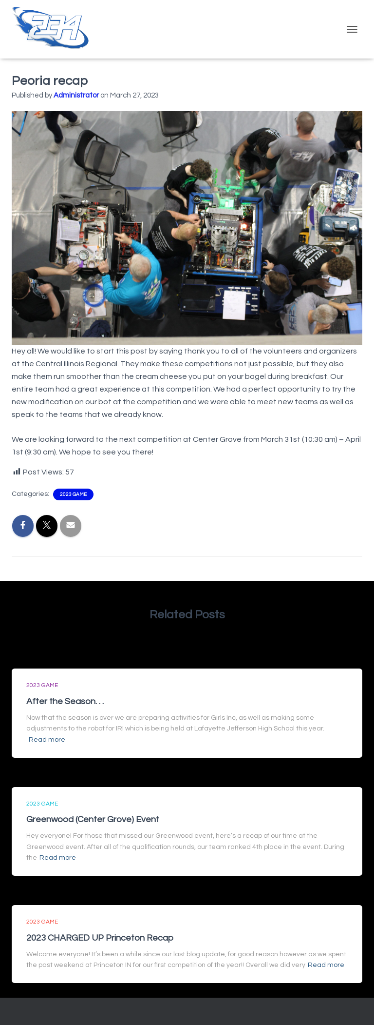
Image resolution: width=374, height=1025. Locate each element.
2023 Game (73, 494)
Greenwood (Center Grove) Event (92, 819)
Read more (47, 739)
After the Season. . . (65, 701)
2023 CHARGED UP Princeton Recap (99, 938)
